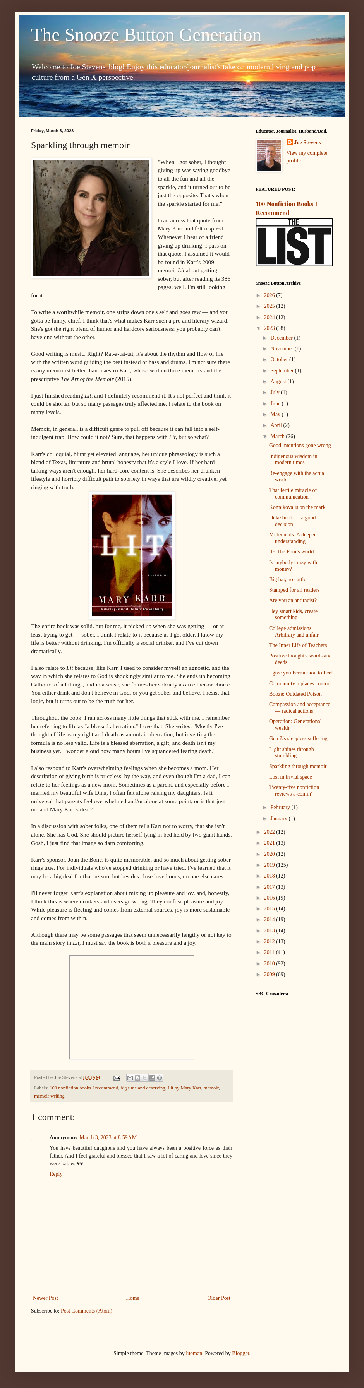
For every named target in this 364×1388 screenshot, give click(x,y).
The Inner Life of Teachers (298, 645)
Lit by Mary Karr (184, 1088)
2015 (270, 909)
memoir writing (49, 1096)
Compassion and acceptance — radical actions (299, 708)
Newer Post (45, 1298)
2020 (270, 854)
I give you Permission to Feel (301, 673)
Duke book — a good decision (292, 521)
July (275, 392)
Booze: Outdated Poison (295, 694)
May (276, 414)
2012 (270, 941)
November (282, 349)
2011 (270, 952)
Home (132, 1298)
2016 (270, 898)
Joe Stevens (307, 142)
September (282, 371)
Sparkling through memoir (298, 766)
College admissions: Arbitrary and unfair (294, 631)
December (282, 338)
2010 (270, 963)
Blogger (240, 1353)
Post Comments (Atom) (86, 1311)
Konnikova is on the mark (297, 507)
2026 (270, 295)
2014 (270, 919)
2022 (270, 832)
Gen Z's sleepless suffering (298, 738)
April (276, 425)
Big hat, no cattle (287, 579)
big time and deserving (143, 1088)
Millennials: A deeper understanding (292, 538)
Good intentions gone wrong (300, 445)
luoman (194, 1353)
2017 (270, 887)
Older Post (219, 1298)
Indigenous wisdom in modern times (293, 459)
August (278, 381)
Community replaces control (300, 683)
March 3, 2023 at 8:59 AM (108, 1137)
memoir (211, 1088)
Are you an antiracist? (293, 600)
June (276, 403)
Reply (56, 1174)
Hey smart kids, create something (293, 614)
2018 (270, 876)
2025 (270, 306)
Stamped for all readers (294, 590)
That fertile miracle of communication (293, 493)
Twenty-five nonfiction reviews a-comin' (294, 790)
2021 (270, 843)
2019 (270, 865)
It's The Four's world (291, 552)
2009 (270, 974)
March (278, 436)
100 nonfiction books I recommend (84, 1088)
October (279, 359)
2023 (270, 328)
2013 (270, 931)
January (279, 818)
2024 (270, 317)
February (280, 807)
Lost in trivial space (290, 777)
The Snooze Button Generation (146, 34)
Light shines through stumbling (291, 752)
